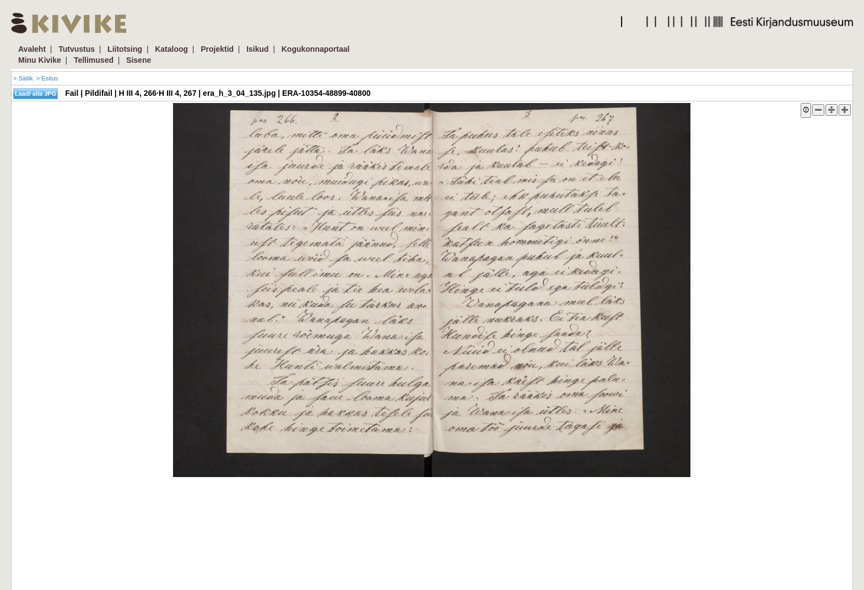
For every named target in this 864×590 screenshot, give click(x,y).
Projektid (217, 49)
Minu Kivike (39, 60)
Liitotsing (124, 49)
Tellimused (94, 60)
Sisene (138, 60)
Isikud (257, 49)
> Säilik (23, 78)
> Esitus (47, 78)
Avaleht (32, 49)
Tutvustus (76, 49)
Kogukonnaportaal (316, 49)
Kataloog (171, 49)
